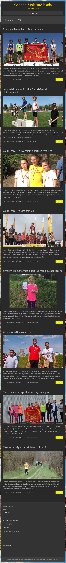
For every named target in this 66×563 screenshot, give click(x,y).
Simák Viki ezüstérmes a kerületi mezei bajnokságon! (32, 270)
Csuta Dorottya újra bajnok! (18, 210)
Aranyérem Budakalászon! (17, 332)
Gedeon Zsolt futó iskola (33, 5)
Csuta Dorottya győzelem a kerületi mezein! (27, 150)
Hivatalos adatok (8, 506)
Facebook (6, 527)
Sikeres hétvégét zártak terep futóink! (24, 447)
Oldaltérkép (6, 512)
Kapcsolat (6, 509)
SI (11, 545)
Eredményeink (33, 80)
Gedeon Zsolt (10, 80)
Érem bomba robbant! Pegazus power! (24, 29)
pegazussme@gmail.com (10, 520)
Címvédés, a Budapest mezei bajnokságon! (26, 392)
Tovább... (59, 80)
